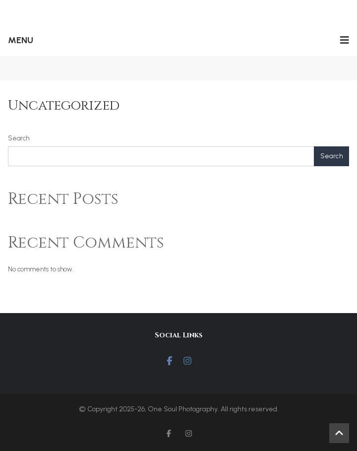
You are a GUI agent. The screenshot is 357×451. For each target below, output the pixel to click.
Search (18, 138)
